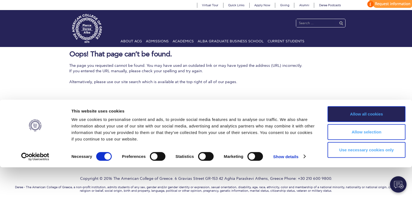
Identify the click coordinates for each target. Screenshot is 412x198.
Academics (183, 41)
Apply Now (262, 5)
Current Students (286, 41)
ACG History (105, 126)
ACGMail (74, 126)
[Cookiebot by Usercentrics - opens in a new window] (35, 187)
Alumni (304, 5)
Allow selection (366, 162)
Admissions (157, 41)
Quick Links (236, 5)
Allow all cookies (366, 144)
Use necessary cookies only (366, 180)
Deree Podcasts (330, 5)
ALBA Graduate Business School (231, 41)
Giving (284, 5)
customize (389, 4)
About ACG (131, 41)
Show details (286, 187)
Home (72, 119)
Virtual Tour (210, 5)
